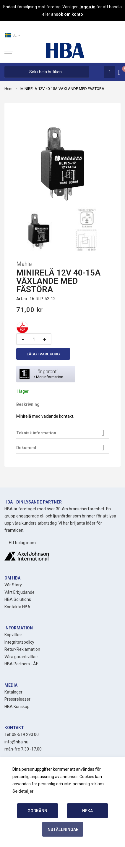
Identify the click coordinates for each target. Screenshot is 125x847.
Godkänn (37, 810)
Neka (87, 810)
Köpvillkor (13, 634)
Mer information (48, 377)
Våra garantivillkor (21, 656)
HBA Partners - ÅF (21, 663)
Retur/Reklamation (22, 649)
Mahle (24, 264)
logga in (87, 6)
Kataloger (13, 692)
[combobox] (46, 72)
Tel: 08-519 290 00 (21, 734)
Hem (8, 88)
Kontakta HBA (17, 606)
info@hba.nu (16, 742)
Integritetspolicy (19, 642)
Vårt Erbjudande (19, 592)
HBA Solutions (17, 599)
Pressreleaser (17, 699)
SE (12, 35)
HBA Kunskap (17, 706)
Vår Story (13, 584)
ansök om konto (67, 14)
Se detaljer (23, 791)
